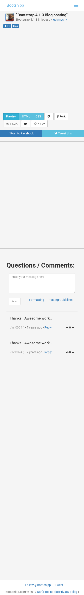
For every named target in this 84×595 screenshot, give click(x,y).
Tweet (59, 585)
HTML (26, 116)
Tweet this (63, 133)
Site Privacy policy (66, 591)
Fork (61, 116)
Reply (48, 327)
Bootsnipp (15, 5)
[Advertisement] (40, 70)
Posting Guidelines (60, 299)
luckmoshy (60, 19)
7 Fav (39, 123)
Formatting (36, 299)
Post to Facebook (21, 133)
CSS (38, 116)
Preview (11, 116)
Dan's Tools (44, 591)
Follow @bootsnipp (38, 585)
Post (14, 301)
